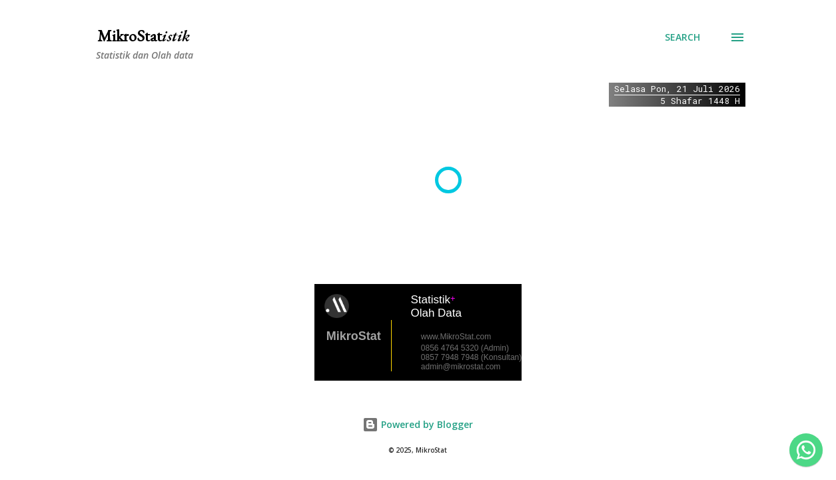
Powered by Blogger (417, 424)
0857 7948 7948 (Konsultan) (471, 357)
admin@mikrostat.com (461, 366)
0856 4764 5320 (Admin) (465, 348)
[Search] (682, 37)
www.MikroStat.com (456, 336)
